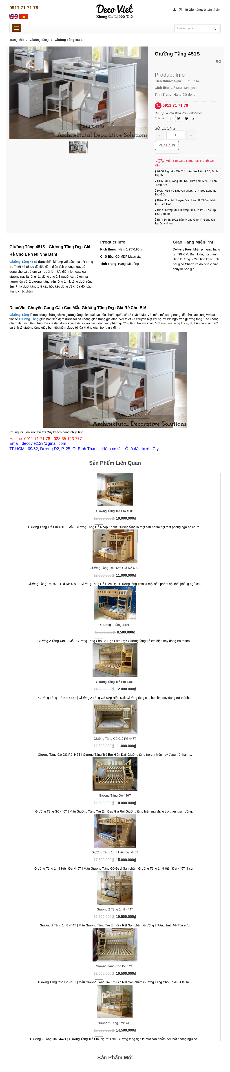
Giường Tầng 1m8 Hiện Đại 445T (114, 852)
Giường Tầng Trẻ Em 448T (115, 682)
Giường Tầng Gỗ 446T (115, 795)
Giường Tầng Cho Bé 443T (115, 966)
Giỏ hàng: (203, 9)
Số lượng (165, 128)
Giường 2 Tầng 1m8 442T (115, 1023)
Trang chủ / (19, 40)
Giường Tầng (39, 40)
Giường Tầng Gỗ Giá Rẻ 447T (115, 738)
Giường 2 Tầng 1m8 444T (115, 909)
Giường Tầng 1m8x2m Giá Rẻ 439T (115, 568)
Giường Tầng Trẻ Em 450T (115, 511)
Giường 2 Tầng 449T (115, 625)
